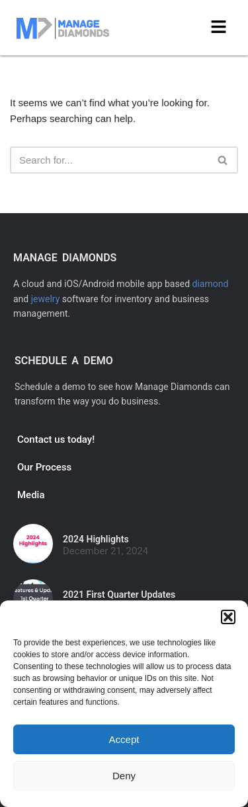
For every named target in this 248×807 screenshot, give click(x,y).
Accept (124, 739)
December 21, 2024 (105, 551)
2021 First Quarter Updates (119, 594)
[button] (228, 617)
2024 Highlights (96, 539)
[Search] (109, 160)
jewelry (45, 299)
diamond (210, 283)
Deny (124, 775)
